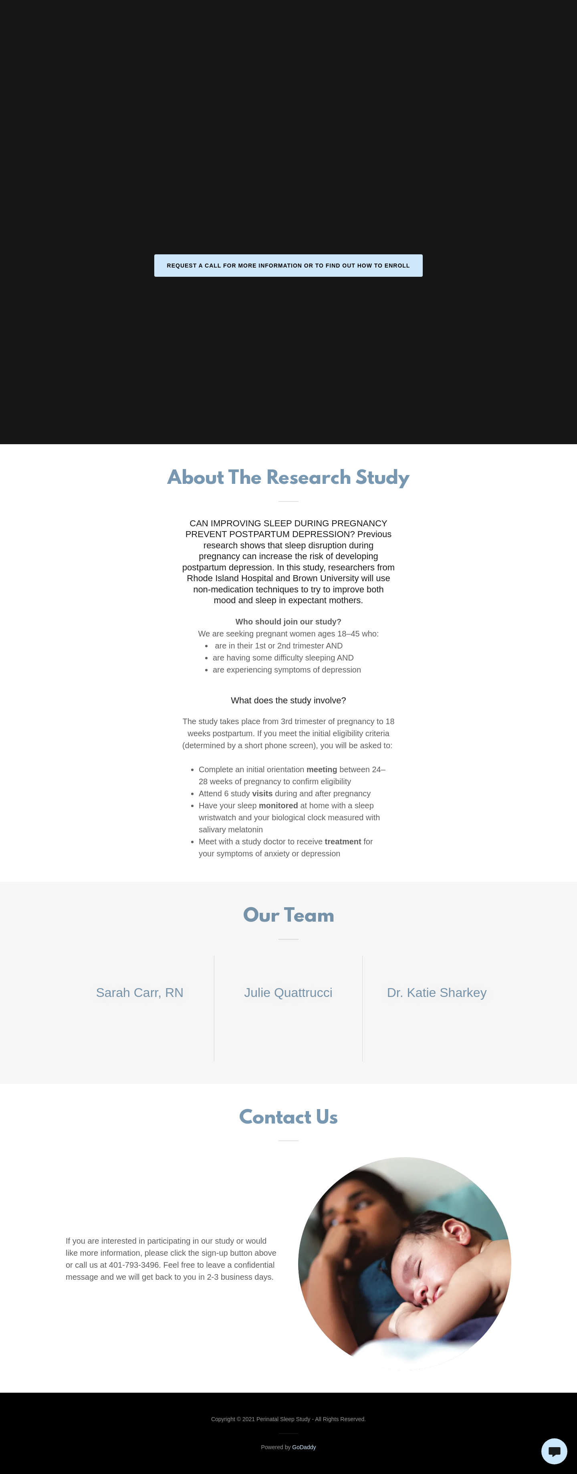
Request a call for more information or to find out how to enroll (288, 265)
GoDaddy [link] (304, 1447)
